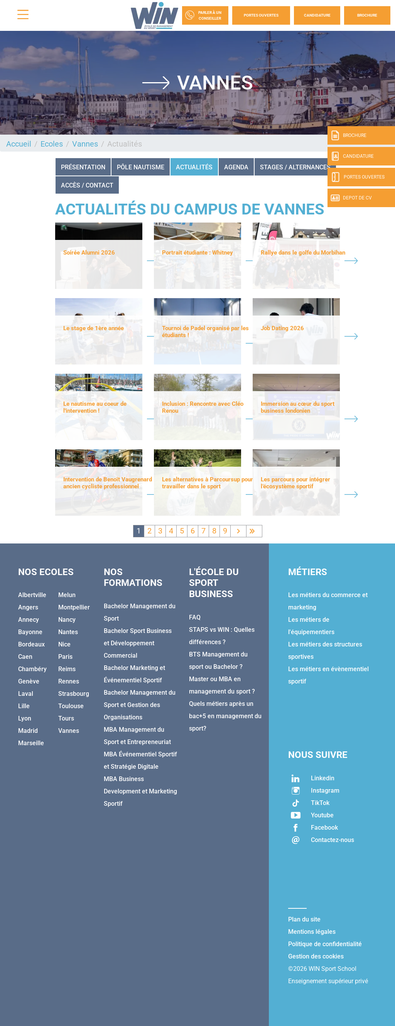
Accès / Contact (87, 185)
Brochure (367, 15)
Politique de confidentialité (325, 944)
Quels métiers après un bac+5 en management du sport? (225, 716)
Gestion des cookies (316, 956)
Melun (67, 595)
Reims (67, 669)
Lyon (24, 718)
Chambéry (32, 669)
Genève (28, 681)
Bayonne (30, 632)
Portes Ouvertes (261, 15)
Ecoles (52, 143)
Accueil (18, 143)
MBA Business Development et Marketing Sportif (140, 791)
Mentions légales (312, 931)
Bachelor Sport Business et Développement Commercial (138, 643)
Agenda (236, 167)
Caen (25, 656)
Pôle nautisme (140, 167)
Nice (64, 644)
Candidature (317, 15)
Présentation (83, 167)
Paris (65, 656)
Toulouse (71, 706)
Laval (25, 693)
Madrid (28, 730)
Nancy (67, 619)
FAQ (195, 617)
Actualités (194, 167)
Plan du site (304, 919)
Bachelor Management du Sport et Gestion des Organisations (140, 705)
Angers (28, 607)
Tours (66, 718)
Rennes (68, 681)
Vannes (85, 143)
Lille (24, 706)
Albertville (32, 595)
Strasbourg (73, 693)
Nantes (68, 632)
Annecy (28, 619)
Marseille (31, 743)
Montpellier (74, 607)
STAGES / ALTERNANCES (295, 167)
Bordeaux (31, 644)
